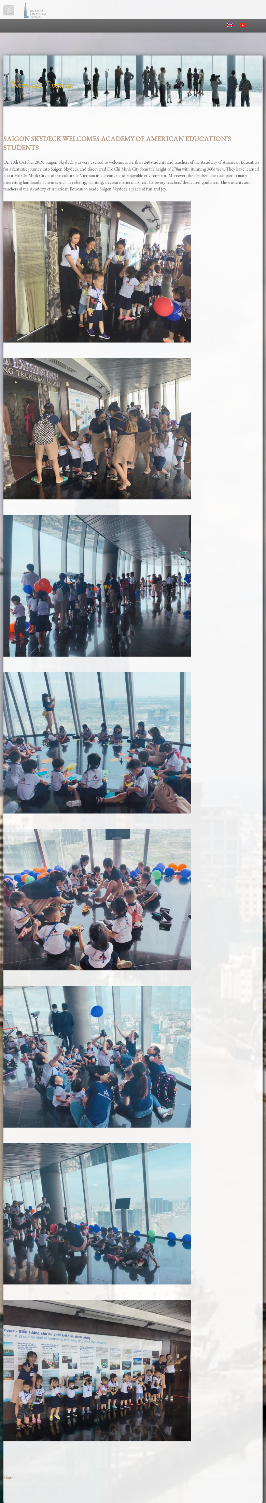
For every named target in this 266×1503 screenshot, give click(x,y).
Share (8, 1477)
